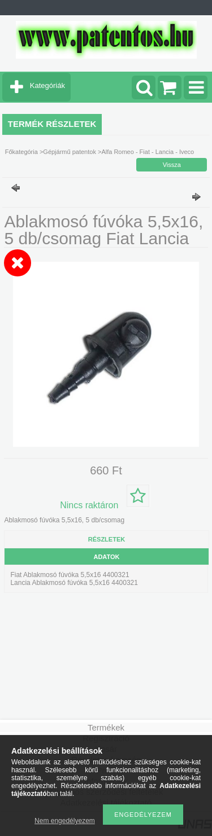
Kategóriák (47, 85)
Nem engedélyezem (64, 821)
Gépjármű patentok (69, 151)
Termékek (106, 727)
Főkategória (21, 151)
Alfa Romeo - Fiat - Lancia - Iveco (147, 151)
